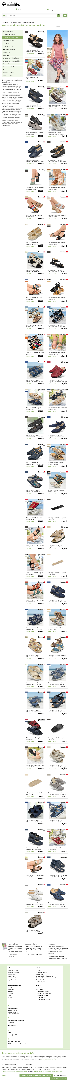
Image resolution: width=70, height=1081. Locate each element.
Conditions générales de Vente (44, 976)
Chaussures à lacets (9, 34)
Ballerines (6, 55)
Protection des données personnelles (46, 978)
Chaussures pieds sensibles (11, 61)
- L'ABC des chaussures (43, 999)
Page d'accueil (12, 980)
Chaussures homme (13, 972)
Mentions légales (40, 982)
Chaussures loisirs (8, 46)
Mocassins (6, 52)
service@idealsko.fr (13, 1035)
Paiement (10, 993)
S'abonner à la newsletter (56, 956)
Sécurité (10, 997)
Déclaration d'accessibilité (43, 980)
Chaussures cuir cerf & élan (11, 58)
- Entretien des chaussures (43, 993)
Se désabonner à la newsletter (57, 958)
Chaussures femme (13, 970)
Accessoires (11, 974)
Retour (9, 995)
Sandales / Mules (8, 40)
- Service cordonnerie (42, 995)
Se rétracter (12, 1025)
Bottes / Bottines (8, 64)
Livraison (10, 991)
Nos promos (11, 976)
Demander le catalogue (12, 955)
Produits (10, 988)
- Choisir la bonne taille (42, 991)
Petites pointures (8, 76)
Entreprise (39, 970)
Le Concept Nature (41, 972)
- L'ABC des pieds (41, 997)
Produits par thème (13, 978)
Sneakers (6, 43)
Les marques (39, 974)
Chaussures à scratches (10, 37)
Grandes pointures (8, 73)
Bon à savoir (39, 989)
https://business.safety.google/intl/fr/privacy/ (15, 1071)
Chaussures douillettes (10, 67)
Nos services (39, 988)
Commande (11, 989)
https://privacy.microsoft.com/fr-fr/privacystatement (48, 1071)
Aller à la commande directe (34, 955)
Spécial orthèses (8, 31)
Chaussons (6, 70)
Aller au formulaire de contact (17, 1044)
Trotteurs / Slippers (9, 49)
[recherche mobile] (58, 15)
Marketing (28, 1064)
